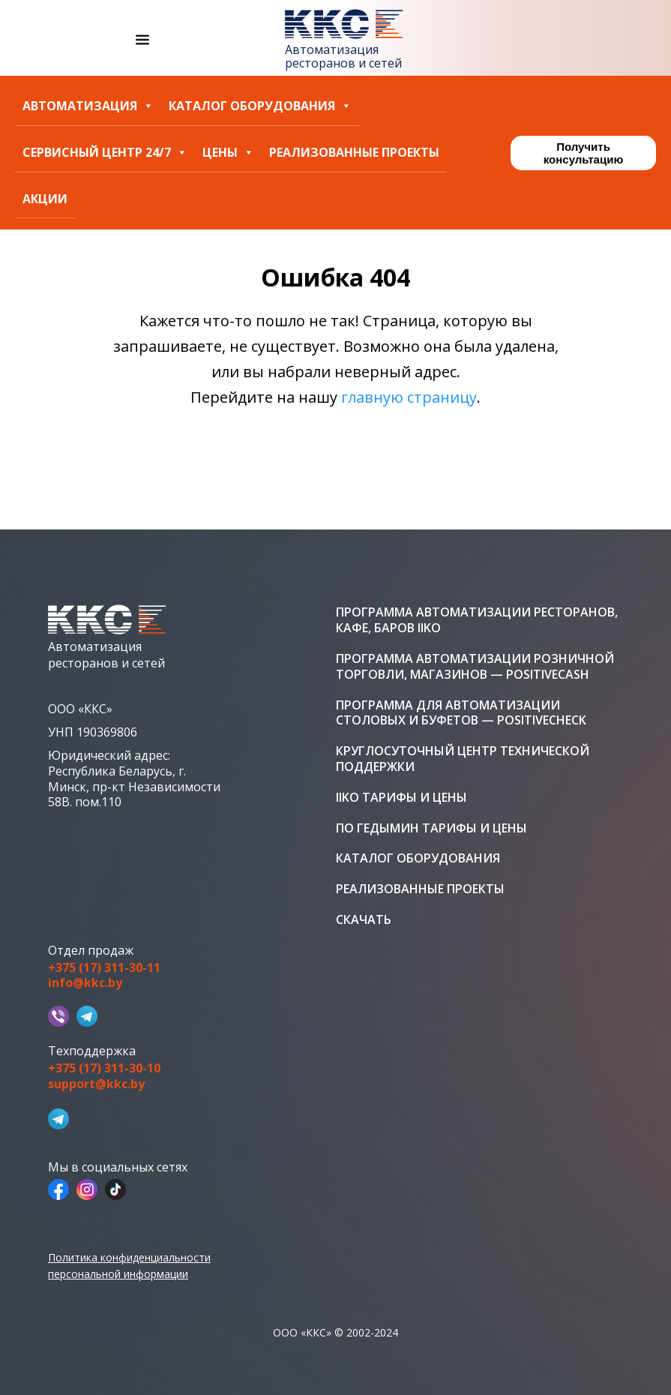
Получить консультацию (583, 153)
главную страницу (409, 397)
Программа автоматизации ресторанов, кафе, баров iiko (477, 620)
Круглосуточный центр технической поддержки (462, 759)
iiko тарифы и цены (401, 798)
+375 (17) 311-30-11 (104, 968)
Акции (44, 199)
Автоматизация (88, 106)
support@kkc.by (96, 1084)
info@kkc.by (85, 983)
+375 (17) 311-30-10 (104, 1068)
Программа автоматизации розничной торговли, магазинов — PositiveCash (475, 666)
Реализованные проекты (354, 152)
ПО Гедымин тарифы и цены (431, 828)
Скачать (363, 920)
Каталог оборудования (260, 106)
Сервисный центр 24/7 (104, 152)
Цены (228, 152)
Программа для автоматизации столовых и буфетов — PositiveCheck (461, 713)
